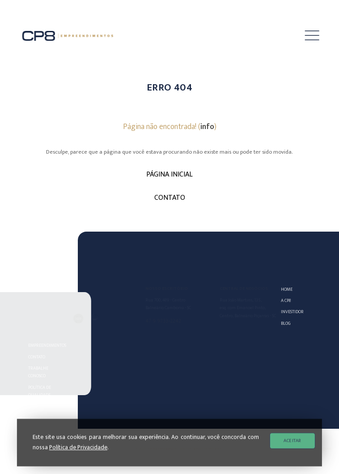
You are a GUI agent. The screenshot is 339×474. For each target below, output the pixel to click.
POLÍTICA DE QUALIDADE (41, 391)
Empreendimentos (47, 345)
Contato (38, 357)
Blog (287, 323)
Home (287, 289)
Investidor (289, 311)
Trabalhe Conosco (40, 371)
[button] (306, 36)
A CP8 (287, 300)
